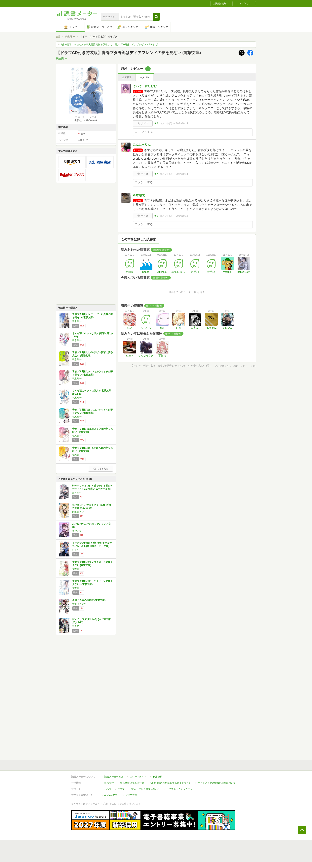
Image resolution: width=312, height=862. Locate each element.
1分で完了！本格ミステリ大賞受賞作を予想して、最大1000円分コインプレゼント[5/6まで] (109, 44)
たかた (75, 550)
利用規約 (157, 777)
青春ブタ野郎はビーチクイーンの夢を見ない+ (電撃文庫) (92, 583)
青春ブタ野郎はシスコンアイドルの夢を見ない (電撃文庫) (92, 411)
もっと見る (100, 468)
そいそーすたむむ (145, 86)
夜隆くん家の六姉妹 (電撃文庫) (88, 600)
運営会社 (109, 783)
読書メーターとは (113, 777)
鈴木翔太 (139, 195)
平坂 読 (75, 626)
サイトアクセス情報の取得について (217, 783)
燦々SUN (76, 492)
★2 (156, 123)
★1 (156, 216)
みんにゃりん (142, 144)
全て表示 (127, 77)
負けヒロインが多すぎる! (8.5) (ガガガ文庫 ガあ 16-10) (91, 506)
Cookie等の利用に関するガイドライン (170, 783)
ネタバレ (144, 77)
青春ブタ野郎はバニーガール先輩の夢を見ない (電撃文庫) (92, 316)
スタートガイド (138, 777)
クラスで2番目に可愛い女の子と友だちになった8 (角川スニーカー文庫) (92, 544)
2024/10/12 (182, 216)
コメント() (166, 123)
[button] (156, 17)
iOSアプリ (131, 795)
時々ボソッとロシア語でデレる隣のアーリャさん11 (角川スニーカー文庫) (92, 487)
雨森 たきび (78, 512)
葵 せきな (77, 531)
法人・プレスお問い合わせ (145, 789)
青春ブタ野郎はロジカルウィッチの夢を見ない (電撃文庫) (92, 373)
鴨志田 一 (70, 36)
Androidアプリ (112, 795)
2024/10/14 (182, 123)
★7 (156, 174)
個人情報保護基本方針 (132, 783)
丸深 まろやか (79, 604)
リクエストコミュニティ (179, 789)
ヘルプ (107, 789)
